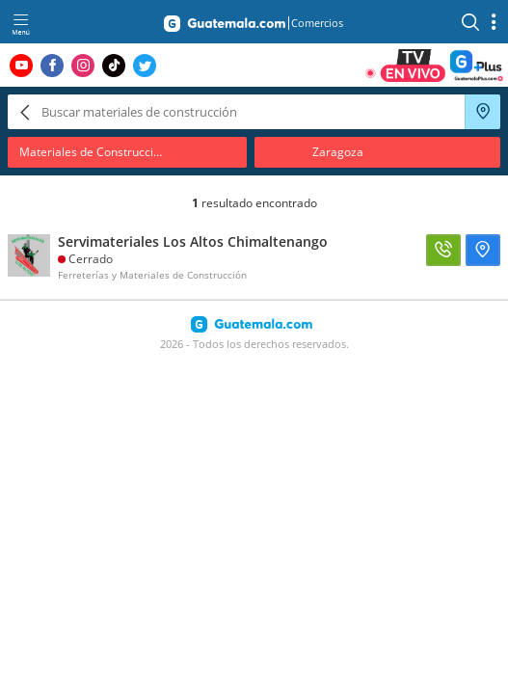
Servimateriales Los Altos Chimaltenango (193, 241)
